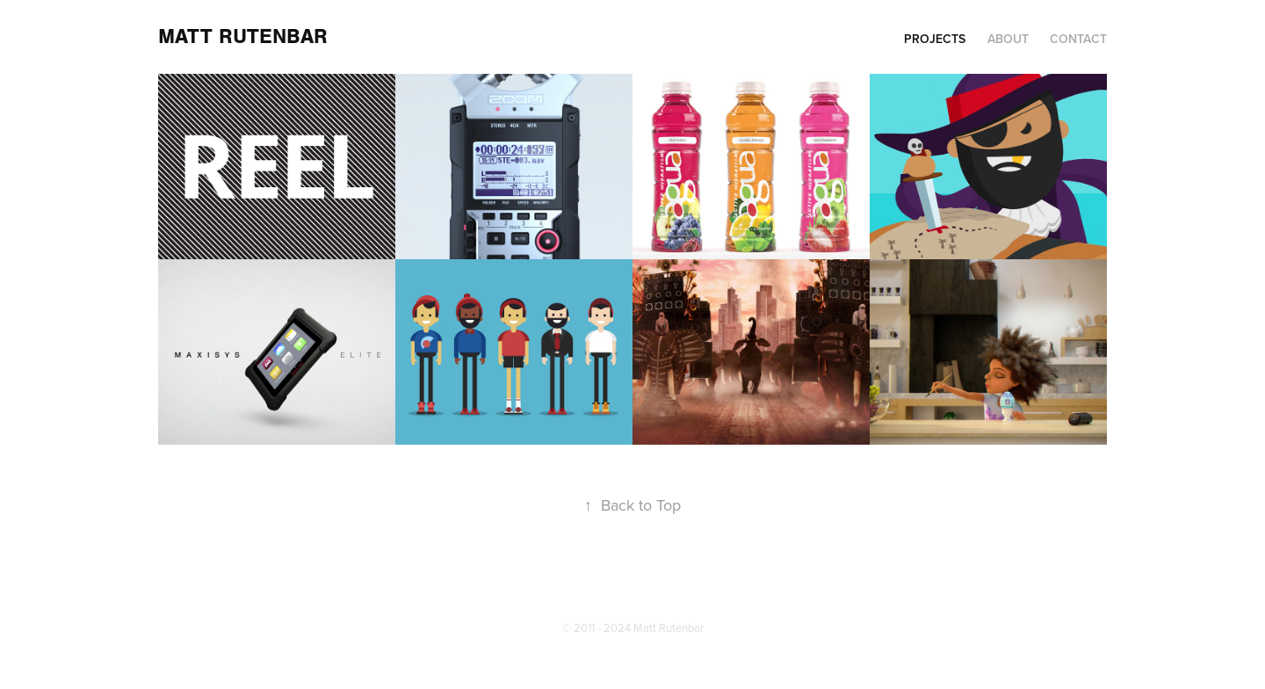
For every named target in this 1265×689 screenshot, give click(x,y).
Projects (934, 38)
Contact (1078, 38)
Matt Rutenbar (243, 36)
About (1008, 38)
